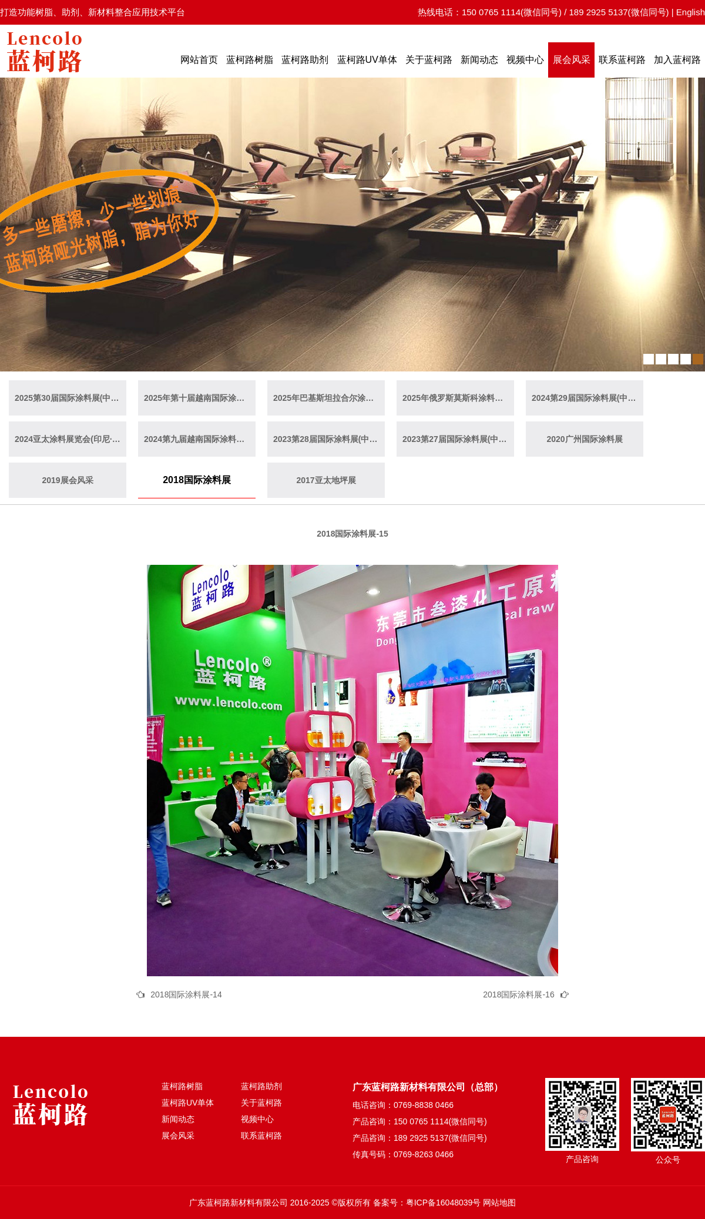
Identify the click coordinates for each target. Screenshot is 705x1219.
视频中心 (525, 60)
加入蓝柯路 (677, 60)
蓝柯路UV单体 (367, 60)
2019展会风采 (67, 480)
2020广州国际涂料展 (584, 439)
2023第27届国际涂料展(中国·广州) (458, 439)
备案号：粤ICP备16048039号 (427, 1202)
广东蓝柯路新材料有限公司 (238, 1202)
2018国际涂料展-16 (518, 994)
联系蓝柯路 (622, 60)
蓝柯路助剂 (304, 60)
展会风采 (571, 60)
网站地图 (499, 1202)
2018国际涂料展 (197, 480)
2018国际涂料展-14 (185, 994)
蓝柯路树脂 (249, 60)
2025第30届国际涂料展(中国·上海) (70, 398)
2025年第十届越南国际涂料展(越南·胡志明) (200, 398)
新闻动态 (479, 60)
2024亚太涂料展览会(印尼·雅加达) (70, 439)
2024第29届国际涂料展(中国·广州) (587, 398)
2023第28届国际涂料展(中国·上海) (329, 439)
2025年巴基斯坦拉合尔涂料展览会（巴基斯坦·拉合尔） (329, 398)
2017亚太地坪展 (325, 480)
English (690, 12)
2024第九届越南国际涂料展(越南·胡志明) (200, 439)
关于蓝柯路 (428, 60)
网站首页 (199, 60)
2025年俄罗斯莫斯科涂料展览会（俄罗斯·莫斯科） (458, 398)
